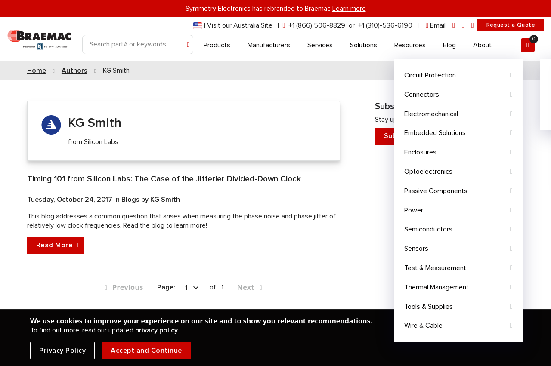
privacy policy (156, 330)
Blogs (131, 199)
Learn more (349, 8)
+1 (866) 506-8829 (316, 25)
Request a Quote (510, 25)
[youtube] (472, 25)
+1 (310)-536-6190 (385, 25)
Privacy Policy (62, 350)
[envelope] (435, 25)
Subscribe (446, 136)
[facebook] (463, 25)
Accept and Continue (146, 350)
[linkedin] (453, 25)
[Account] (512, 45)
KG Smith (165, 199)
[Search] (137, 44)
